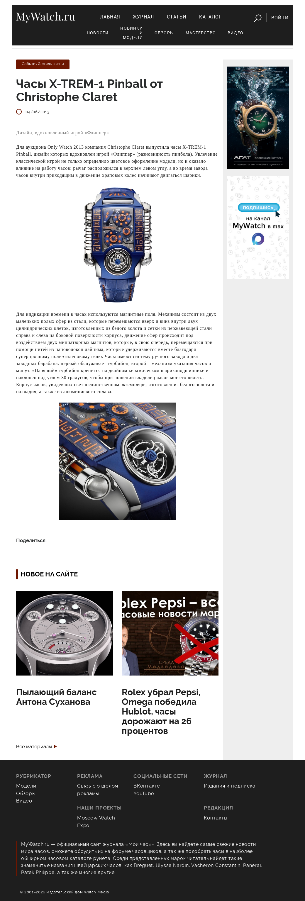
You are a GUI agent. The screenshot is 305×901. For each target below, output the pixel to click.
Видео (235, 32)
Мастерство (201, 32)
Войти (280, 17)
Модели (26, 786)
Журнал (143, 16)
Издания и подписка (229, 786)
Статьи (176, 16)
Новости (98, 32)
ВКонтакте (146, 786)
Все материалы (34, 746)
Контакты (216, 818)
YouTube (143, 793)
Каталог (210, 16)
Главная (108, 16)
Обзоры (164, 32)
